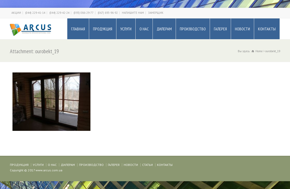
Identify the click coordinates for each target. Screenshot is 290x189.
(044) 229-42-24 (59, 13)
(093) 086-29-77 (84, 13)
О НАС (144, 28)
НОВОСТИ (242, 28)
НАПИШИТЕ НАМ (133, 13)
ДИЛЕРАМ (164, 28)
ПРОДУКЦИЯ (102, 28)
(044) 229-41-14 (35, 13)
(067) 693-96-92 (108, 13)
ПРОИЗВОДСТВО (193, 28)
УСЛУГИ (125, 28)
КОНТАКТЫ (267, 28)
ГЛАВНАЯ (78, 28)
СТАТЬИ (147, 165)
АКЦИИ (16, 13)
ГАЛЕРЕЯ (220, 28)
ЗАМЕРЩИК (155, 13)
